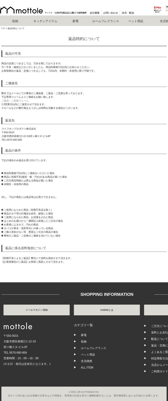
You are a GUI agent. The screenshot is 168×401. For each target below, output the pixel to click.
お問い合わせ (110, 12)
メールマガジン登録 (37, 309)
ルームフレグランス (93, 348)
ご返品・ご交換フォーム (14, 100)
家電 (84, 335)
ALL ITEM (87, 367)
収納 (84, 341)
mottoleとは (106, 309)
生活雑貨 (86, 361)
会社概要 (95, 12)
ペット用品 (88, 354)
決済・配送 (128, 12)
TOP (3, 28)
